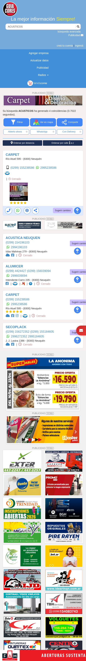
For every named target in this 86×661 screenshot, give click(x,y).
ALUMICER (14, 266)
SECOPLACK (16, 327)
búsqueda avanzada (69, 31)
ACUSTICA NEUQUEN (23, 238)
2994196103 (19, 247)
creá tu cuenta (65, 45)
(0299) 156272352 (18, 331)
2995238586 (48, 167)
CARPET (12, 154)
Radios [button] (43, 75)
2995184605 (36, 336)
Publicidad (75, 35)
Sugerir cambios (63, 210)
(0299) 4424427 (16, 270)
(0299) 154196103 (17, 242)
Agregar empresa (39, 53)
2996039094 (19, 275)
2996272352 (19, 336)
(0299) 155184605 (42, 331)
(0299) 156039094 (39, 270)
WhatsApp (45, 131)
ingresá (79, 45)
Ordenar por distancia (22, 143)
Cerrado (14, 178)
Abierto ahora (17, 131)
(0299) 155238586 (22, 167)
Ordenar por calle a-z (62, 143)
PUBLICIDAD (43, 93)
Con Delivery (71, 131)
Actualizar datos (39, 60)
